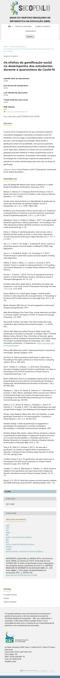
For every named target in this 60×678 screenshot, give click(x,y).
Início (6, 47)
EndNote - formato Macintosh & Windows (19, 537)
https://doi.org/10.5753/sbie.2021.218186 (23, 116)
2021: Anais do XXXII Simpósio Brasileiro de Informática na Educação (29, 50)
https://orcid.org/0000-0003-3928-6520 (17, 112)
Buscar (30, 36)
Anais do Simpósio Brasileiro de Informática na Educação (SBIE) (30, 19)
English (6, 598)
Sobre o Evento (42, 26)
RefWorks (9, 547)
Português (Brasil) (10, 595)
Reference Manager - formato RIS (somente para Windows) (24, 551)
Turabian (8, 549)
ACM (7, 528)
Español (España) (10, 602)
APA (7, 530)
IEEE (7, 539)
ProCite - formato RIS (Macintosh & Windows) (20, 544)
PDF (9, 491)
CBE (7, 535)
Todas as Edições (23, 26)
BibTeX (8, 532)
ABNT (8, 525)
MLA (7, 542)
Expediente (30, 31)
